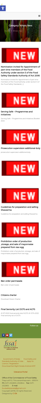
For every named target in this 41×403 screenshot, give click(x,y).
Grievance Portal (20, 372)
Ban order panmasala (11, 281)
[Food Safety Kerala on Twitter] (10, 335)
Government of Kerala (11, 359)
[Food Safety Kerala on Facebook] (3, 335)
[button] (3, 8)
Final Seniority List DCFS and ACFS (18, 309)
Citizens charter (9, 295)
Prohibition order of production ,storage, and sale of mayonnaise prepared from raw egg (17, 244)
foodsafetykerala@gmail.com (14, 388)
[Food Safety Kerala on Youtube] (7, 335)
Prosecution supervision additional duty (20, 148)
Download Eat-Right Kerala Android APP (18, 366)
